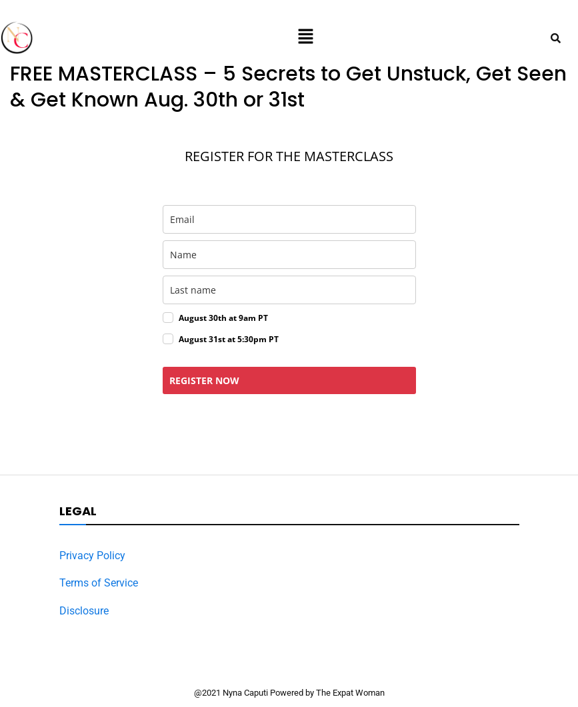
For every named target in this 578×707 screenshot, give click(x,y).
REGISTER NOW (204, 380)
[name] (289, 254)
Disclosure (84, 610)
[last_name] (289, 290)
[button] (305, 38)
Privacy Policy (92, 555)
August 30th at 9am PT (223, 318)
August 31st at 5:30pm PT (229, 339)
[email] (289, 219)
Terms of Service (98, 583)
